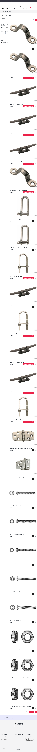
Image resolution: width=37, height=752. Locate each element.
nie (2, 45)
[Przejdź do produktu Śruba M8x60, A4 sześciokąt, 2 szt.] (23, 521)
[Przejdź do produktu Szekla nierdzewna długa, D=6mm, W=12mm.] (23, 206)
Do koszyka (33, 49)
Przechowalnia (4, 739)
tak (2, 44)
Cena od (2, 31)
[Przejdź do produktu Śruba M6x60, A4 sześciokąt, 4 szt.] (23, 549)
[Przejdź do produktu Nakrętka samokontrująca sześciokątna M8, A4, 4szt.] (23, 635)
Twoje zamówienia (4, 736)
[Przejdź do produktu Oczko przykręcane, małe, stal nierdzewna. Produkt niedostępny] (23, 62)
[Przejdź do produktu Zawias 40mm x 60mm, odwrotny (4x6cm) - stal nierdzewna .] (23, 464)
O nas (2, 745)
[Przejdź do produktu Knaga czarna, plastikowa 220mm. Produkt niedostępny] (23, 349)
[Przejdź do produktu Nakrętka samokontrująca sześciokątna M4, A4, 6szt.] (23, 693)
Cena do (6, 31)
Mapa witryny (3, 748)
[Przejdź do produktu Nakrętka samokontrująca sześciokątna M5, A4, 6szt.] (23, 664)
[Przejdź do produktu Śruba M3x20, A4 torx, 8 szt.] (23, 607)
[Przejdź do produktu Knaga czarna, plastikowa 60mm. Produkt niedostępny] (23, 91)
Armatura (4, 23)
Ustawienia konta (4, 738)
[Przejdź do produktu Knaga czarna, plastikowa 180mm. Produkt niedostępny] (23, 378)
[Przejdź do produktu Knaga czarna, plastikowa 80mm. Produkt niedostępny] (23, 148)
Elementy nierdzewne (4, 25)
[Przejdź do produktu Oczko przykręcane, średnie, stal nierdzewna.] (23, 34)
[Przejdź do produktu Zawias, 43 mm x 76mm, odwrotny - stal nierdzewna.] (23, 435)
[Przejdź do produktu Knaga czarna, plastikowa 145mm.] (23, 292)
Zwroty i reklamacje (29, 740)
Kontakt (2, 747)
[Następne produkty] (31, 712)
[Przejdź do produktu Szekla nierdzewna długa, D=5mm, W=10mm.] (23, 234)
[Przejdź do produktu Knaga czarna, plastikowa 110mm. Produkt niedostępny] (23, 120)
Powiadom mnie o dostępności (28, 77)
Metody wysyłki (16, 738)
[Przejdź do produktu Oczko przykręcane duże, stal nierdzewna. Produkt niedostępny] (23, 177)
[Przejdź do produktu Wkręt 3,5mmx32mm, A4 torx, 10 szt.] (23, 492)
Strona (25, 711)
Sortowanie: (11, 17)
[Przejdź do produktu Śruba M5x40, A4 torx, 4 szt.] (23, 578)
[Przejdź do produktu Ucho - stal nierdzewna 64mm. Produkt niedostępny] (23, 263)
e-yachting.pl (3, 13)
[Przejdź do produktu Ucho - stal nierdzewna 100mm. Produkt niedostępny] (23, 320)
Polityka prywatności (29, 739)
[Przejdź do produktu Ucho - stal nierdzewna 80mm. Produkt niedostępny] (23, 406)
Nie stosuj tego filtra (5, 42)
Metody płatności (16, 736)
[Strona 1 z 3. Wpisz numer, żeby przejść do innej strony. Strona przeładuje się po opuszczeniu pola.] (33, 19)
